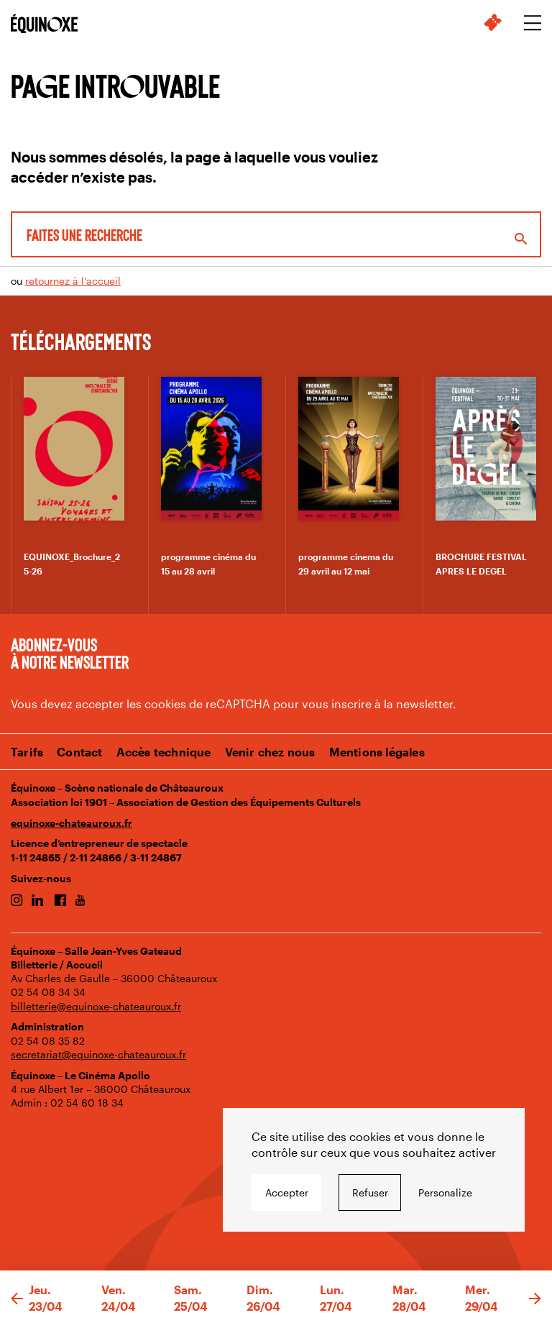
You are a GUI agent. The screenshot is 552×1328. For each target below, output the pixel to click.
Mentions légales (377, 752)
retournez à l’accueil (73, 281)
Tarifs (27, 752)
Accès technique (163, 752)
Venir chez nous (270, 752)
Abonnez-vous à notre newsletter (70, 653)
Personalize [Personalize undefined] (445, 1192)
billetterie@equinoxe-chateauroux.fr (96, 1006)
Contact (79, 752)
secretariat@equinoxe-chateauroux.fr (98, 1054)
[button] (17, 1299)
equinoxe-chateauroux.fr (71, 823)
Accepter (286, 1192)
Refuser (370, 1192)
